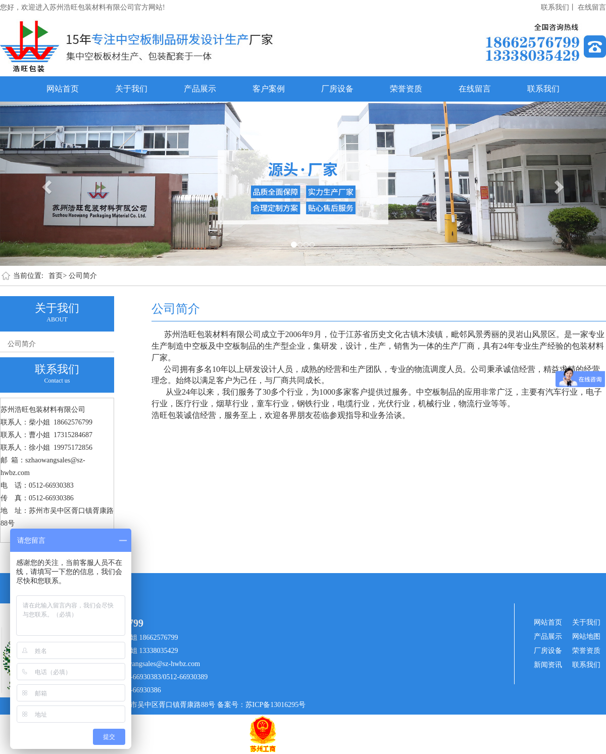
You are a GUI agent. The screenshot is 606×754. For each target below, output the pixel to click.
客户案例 (268, 88)
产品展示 (200, 88)
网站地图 (586, 636)
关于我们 (131, 88)
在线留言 (592, 7)
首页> (57, 275)
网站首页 (62, 88)
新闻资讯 (548, 665)
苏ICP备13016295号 (275, 705)
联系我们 (543, 88)
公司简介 (83, 275)
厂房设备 (337, 88)
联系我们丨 (558, 7)
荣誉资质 (406, 88)
